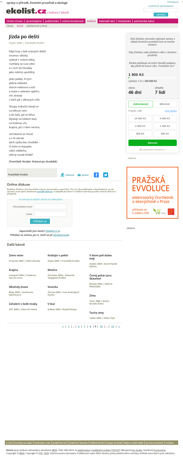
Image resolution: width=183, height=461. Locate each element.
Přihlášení (173, 2)
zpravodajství (34, 21)
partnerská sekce (144, 21)
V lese (51, 303)
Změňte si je (52, 231)
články (10, 25)
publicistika (52, 21)
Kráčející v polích (58, 255)
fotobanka (124, 21)
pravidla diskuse (45, 191)
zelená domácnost (73, 21)
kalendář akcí (107, 21)
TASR (46, 453)
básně (65, 12)
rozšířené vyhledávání (161, 6)
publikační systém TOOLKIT (106, 450)
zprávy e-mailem (154, 442)
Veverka (53, 287)
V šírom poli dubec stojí (100, 257)
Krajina (13, 270)
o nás (9, 442)
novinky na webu (23, 442)
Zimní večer (16, 255)
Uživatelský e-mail (22, 206)
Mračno (52, 270)
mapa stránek (114, 442)
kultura (53, 12)
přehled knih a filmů (37, 25)
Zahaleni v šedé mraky (23, 303)
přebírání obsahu (78, 442)
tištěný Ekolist (97, 442)
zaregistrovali (61, 235)
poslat (85, 174)
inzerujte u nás (42, 442)
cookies (170, 442)
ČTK (41, 453)
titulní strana (14, 21)
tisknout (69, 174)
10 (101, 326)
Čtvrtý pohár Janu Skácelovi (100, 277)
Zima (92, 295)
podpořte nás (59, 442)
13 (112, 326)
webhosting (84, 450)
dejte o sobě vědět (133, 442)
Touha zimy (96, 312)
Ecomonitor (160, 450)
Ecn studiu (137, 450)
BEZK (54, 450)
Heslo (29, 214)
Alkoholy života (18, 287)
